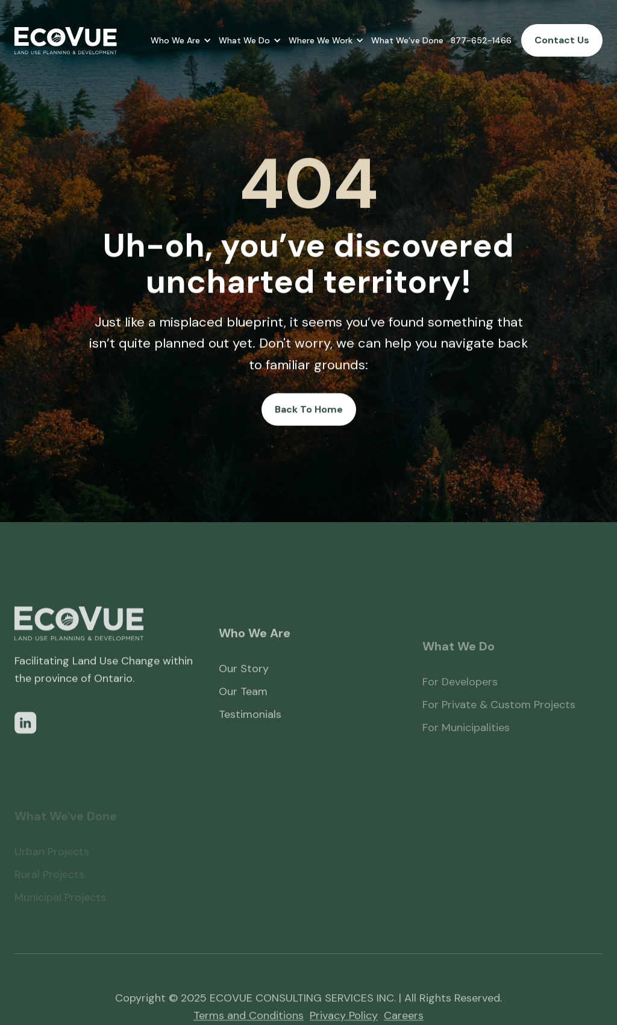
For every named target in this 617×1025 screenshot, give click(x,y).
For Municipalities (466, 746)
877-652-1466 (481, 40)
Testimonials (250, 727)
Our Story (244, 682)
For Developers (460, 700)
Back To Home (309, 409)
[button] (181, 40)
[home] (65, 40)
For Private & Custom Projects (498, 723)
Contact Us (561, 40)
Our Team (243, 704)
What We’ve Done (407, 40)
